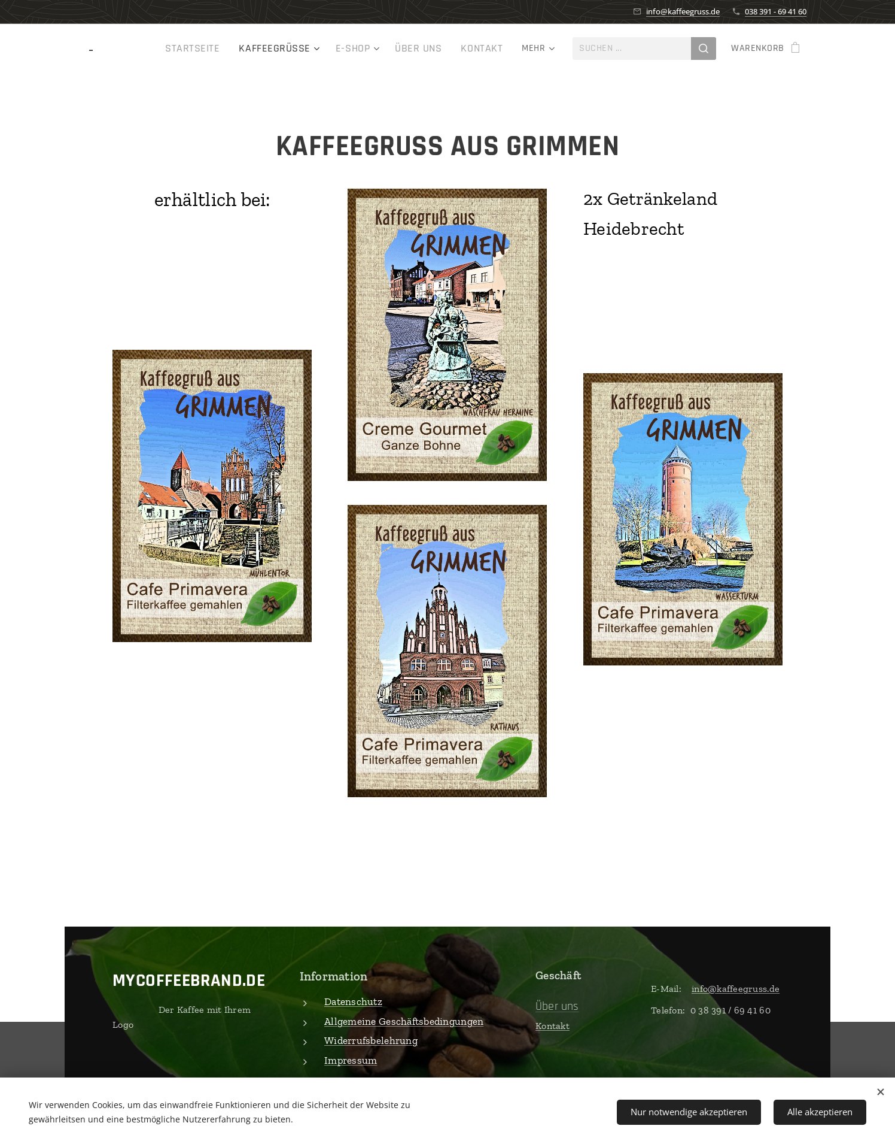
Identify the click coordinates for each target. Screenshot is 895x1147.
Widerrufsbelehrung (371, 1040)
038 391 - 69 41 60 (775, 11)
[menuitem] (151, 48)
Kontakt (552, 1025)
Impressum (350, 1060)
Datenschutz (353, 1001)
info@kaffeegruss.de (683, 11)
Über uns (557, 1005)
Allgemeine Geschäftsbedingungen (403, 1021)
